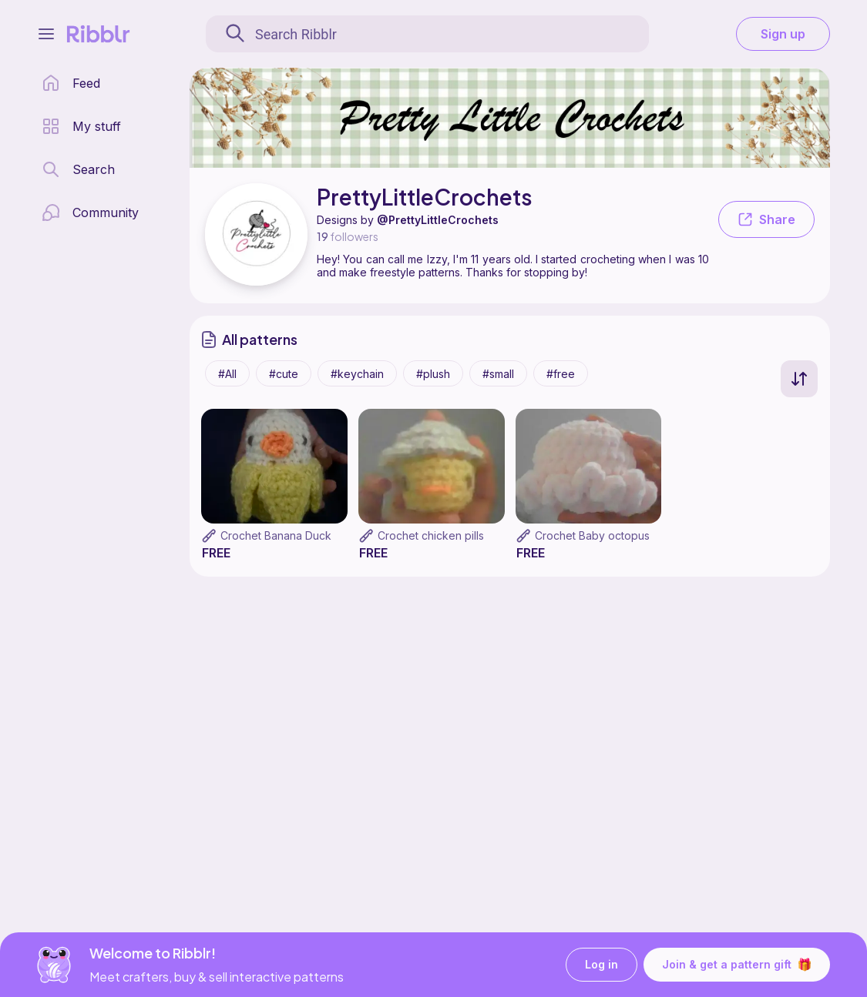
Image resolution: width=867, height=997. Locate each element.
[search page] (78, 169)
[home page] (71, 83)
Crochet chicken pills (431, 535)
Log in (601, 965)
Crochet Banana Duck (275, 535)
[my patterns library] (81, 126)
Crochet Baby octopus (592, 535)
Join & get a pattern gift (737, 965)
